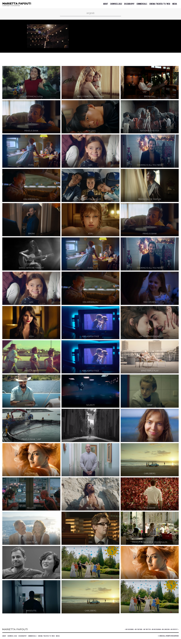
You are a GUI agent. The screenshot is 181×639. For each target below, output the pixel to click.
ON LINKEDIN (166, 629)
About (105, 3)
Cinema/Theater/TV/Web (159, 3)
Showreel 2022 (116, 3)
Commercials (142, 3)
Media (174, 3)
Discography (129, 3)
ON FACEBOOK (130, 629)
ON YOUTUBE (138, 629)
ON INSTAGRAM (156, 629)
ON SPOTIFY (174, 629)
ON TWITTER (147, 629)
